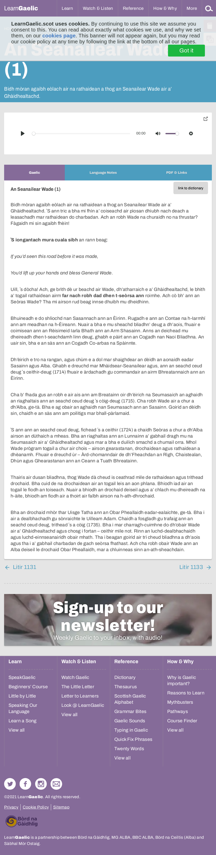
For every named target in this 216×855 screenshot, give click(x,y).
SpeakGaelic (22, 677)
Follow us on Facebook (25, 784)
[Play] (23, 133)
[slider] (81, 133)
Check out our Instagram (41, 784)
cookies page (59, 35)
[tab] (34, 172)
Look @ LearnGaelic (82, 705)
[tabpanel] (108, 369)
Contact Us (56, 784)
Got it (186, 51)
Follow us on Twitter (10, 784)
